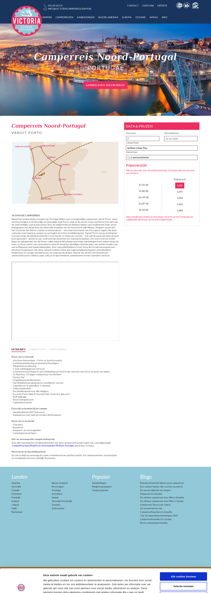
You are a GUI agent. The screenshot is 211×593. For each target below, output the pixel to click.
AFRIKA (154, 17)
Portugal (56, 500)
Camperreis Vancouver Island (155, 515)
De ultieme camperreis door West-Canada (161, 511)
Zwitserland (58, 518)
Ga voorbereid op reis (151, 518)
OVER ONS (148, 5)
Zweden (56, 515)
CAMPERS (46, 17)
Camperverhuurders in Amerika (156, 522)
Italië (14, 518)
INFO (164, 17)
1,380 (180, 210)
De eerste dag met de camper (155, 500)
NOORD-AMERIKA (108, 17)
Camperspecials (100, 500)
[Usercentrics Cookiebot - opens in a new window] (21, 586)
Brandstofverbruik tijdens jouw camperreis (162, 493)
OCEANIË (140, 17)
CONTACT (133, 5)
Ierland (15, 511)
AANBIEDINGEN (85, 17)
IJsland (15, 515)
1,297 (180, 191)
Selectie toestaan (183, 562)
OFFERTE (162, 5)
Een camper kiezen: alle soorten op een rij (161, 497)
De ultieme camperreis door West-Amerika (162, 508)
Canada (15, 500)
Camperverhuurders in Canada (155, 529)
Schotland (57, 504)
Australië (16, 497)
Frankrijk (16, 508)
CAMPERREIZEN (64, 17)
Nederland (17, 522)
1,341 (180, 204)
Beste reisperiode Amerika (153, 533)
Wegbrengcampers (102, 497)
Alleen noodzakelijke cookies (183, 572)
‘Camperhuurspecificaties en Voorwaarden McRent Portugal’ (43, 456)
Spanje (55, 508)
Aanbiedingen (99, 493)
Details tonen (178, 586)
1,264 (180, 198)
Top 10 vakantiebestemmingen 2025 (159, 526)
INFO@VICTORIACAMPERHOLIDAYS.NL (69, 8)
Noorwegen (58, 497)
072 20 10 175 (55, 5)
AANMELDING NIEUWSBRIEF (105, 85)
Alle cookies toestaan (183, 552)
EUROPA (127, 17)
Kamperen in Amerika (151, 504)
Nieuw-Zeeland (60, 493)
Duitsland (16, 504)
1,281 (180, 185)
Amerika (16, 493)
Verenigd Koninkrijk (62, 511)
